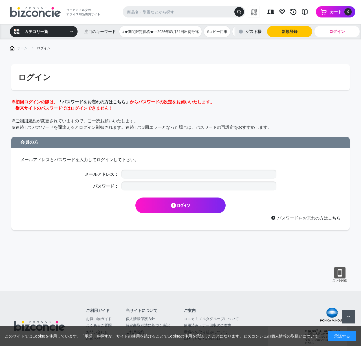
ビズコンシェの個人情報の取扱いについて (280, 336)
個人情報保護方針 (140, 318)
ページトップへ (348, 316)
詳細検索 (254, 12)
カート (341, 11)
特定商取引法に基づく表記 (148, 325)
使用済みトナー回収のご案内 (208, 325)
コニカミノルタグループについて (211, 318)
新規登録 (290, 31)
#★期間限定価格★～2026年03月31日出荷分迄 (160, 31)
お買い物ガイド (99, 318)
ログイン (337, 31)
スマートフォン (340, 274)
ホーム (22, 48)
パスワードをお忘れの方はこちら (309, 218)
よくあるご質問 (99, 325)
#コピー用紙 (217, 31)
